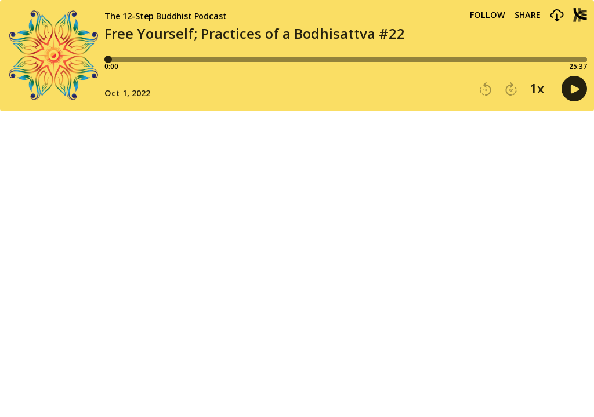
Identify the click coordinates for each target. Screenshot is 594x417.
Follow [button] (487, 15)
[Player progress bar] (345, 59)
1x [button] (537, 88)
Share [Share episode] (528, 15)
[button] (557, 16)
